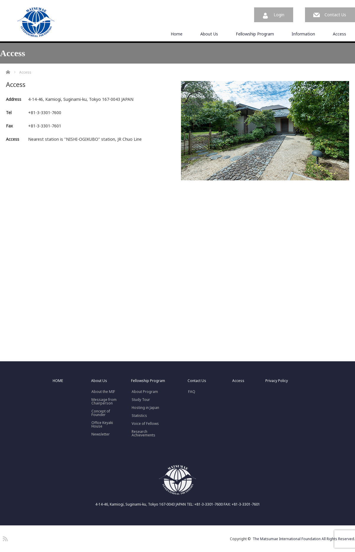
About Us (209, 34)
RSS (4, 537)
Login (279, 14)
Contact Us (335, 14)
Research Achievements (143, 433)
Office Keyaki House (102, 424)
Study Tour (141, 400)
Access (339, 34)
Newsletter (100, 434)
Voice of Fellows (145, 423)
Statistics (139, 415)
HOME (58, 381)
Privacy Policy (276, 381)
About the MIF (103, 392)
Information (303, 34)
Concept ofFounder (100, 413)
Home (177, 34)
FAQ (191, 392)
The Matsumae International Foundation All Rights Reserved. (304, 538)
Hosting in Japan (145, 407)
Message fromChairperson (104, 401)
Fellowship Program (255, 34)
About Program (145, 392)
